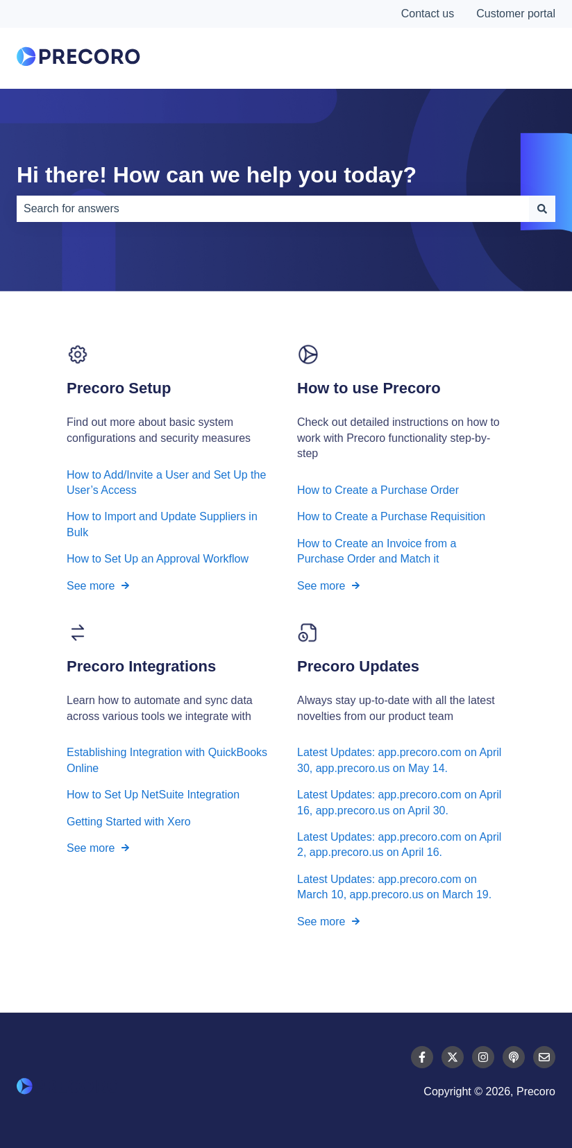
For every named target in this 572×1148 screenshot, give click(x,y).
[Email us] (544, 1057)
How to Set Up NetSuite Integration (153, 795)
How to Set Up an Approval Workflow (158, 559)
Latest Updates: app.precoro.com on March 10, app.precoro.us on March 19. (394, 886)
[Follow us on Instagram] (483, 1057)
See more (91, 586)
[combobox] (273, 209)
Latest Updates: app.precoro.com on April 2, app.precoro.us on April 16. (399, 844)
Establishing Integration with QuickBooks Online (167, 760)
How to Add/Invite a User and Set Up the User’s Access (166, 482)
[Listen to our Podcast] (514, 1057)
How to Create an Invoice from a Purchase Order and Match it (376, 551)
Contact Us (503, 58)
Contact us (427, 13)
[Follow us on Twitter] (452, 1057)
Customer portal (515, 13)
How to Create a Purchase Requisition (391, 517)
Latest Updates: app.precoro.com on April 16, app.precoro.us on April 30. (399, 802)
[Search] (542, 209)
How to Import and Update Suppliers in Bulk (162, 524)
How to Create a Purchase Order (378, 490)
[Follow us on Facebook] (422, 1057)
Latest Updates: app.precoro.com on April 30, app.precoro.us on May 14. (399, 760)
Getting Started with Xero (129, 822)
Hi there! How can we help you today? (217, 174)
